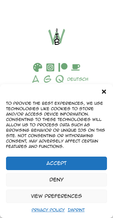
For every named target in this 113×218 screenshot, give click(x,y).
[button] (104, 92)
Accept (56, 163)
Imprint (76, 210)
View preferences (56, 196)
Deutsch (77, 79)
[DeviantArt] (37, 67)
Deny (56, 179)
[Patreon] (62, 67)
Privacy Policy (48, 210)
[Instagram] (50, 67)
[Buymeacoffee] (75, 67)
